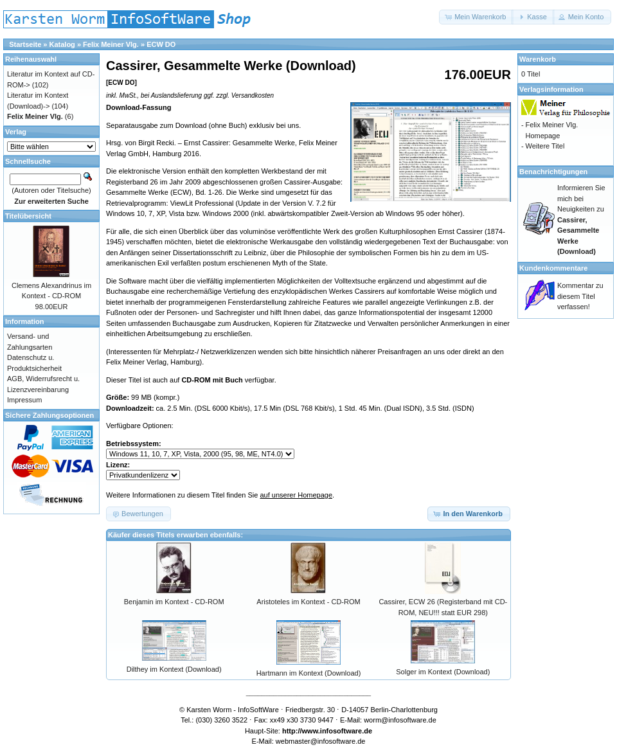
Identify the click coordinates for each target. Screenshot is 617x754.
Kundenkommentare (553, 268)
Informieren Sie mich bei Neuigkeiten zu (581, 219)
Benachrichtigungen (553, 171)
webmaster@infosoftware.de (321, 741)
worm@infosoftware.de (400, 720)
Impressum (24, 400)
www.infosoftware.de (337, 731)
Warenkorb (537, 59)
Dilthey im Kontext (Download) (174, 669)
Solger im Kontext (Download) (443, 672)
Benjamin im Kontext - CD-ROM (174, 602)
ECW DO (161, 44)
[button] (476, 17)
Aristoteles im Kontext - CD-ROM (308, 602)
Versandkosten (252, 95)
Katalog (62, 44)
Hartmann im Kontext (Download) (308, 673)
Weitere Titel (544, 146)
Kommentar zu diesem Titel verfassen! (580, 296)
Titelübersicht (28, 216)
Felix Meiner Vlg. (111, 44)
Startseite (25, 44)
